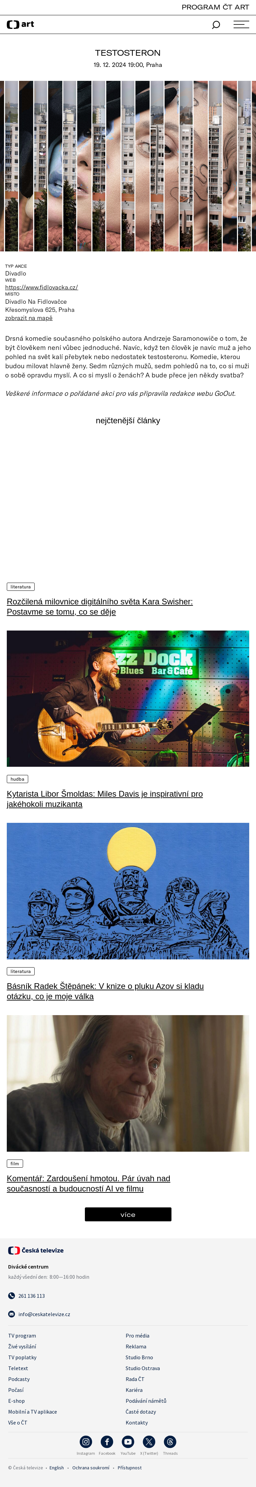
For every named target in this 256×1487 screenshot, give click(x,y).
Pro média (137, 1335)
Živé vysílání (22, 1346)
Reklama (136, 1346)
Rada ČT (135, 1379)
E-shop (16, 1400)
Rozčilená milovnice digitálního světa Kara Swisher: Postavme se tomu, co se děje (100, 606)
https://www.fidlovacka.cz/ (41, 287)
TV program (22, 1335)
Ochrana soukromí (90, 1468)
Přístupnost (130, 1468)
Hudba (17, 779)
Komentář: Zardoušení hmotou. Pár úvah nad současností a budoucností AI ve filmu (88, 1183)
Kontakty (137, 1422)
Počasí (15, 1389)
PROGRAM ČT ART (215, 7)
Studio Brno (139, 1357)
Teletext (18, 1368)
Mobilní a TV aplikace (32, 1411)
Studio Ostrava (143, 1368)
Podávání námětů (146, 1400)
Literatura (21, 586)
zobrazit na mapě (29, 317)
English (57, 1468)
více (128, 1214)
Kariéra (134, 1389)
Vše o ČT (18, 1422)
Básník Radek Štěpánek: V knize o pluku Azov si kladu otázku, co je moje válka (105, 991)
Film (15, 1164)
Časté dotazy (141, 1411)
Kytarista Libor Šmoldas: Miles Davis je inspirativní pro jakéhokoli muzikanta (105, 798)
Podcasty (19, 1379)
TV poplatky (22, 1357)
